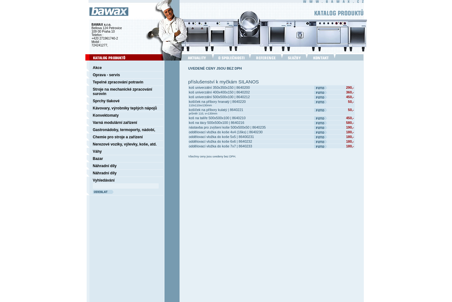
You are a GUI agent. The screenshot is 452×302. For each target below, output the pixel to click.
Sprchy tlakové (106, 101)
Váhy (97, 151)
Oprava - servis (106, 75)
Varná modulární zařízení (115, 122)
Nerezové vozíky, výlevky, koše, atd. (125, 144)
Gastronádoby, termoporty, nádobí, (124, 130)
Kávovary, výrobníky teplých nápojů (125, 108)
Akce (97, 68)
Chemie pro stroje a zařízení (118, 137)
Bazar (98, 158)
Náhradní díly (105, 166)
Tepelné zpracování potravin (118, 82)
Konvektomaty (106, 115)
